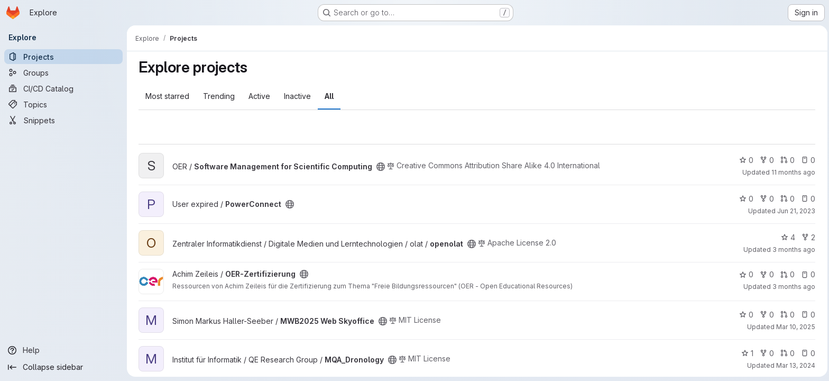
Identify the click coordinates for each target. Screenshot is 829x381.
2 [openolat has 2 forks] (807, 237)
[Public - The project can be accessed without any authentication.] (379, 166)
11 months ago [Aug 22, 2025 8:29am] (792, 172)
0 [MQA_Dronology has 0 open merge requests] (786, 353)
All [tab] (328, 96)
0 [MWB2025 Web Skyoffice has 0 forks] (766, 314)
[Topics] (63, 104)
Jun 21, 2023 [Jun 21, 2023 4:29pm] (795, 211)
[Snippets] (63, 120)
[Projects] (63, 56)
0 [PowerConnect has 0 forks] (766, 198)
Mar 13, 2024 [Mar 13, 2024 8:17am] (794, 365)
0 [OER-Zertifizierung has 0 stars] (745, 274)
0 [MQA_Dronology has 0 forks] (766, 353)
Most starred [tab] (166, 96)
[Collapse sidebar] (63, 367)
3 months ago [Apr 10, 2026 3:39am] (792, 287)
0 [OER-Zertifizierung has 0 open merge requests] (786, 274)
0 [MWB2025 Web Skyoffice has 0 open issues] (807, 314)
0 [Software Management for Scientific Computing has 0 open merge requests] (786, 160)
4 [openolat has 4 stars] (787, 237)
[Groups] (63, 72)
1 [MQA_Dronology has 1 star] (746, 353)
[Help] (63, 350)
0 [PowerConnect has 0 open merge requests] (786, 198)
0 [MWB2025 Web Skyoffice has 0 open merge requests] (786, 314)
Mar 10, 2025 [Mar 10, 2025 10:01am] (794, 327)
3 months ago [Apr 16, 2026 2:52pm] (792, 249)
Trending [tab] (218, 96)
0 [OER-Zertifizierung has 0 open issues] (807, 274)
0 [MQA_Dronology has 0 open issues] (807, 353)
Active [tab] (258, 96)
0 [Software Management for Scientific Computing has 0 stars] (745, 160)
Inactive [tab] (296, 96)
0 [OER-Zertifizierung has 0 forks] (766, 274)
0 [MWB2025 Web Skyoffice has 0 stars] (745, 314)
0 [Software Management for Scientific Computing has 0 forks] (766, 160)
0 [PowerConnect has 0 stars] (745, 198)
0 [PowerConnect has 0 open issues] (807, 198)
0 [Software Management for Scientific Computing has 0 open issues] (807, 160)
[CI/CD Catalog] (63, 88)
